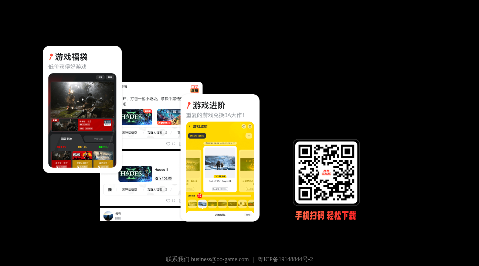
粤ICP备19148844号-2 (285, 259)
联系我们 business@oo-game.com (207, 259)
